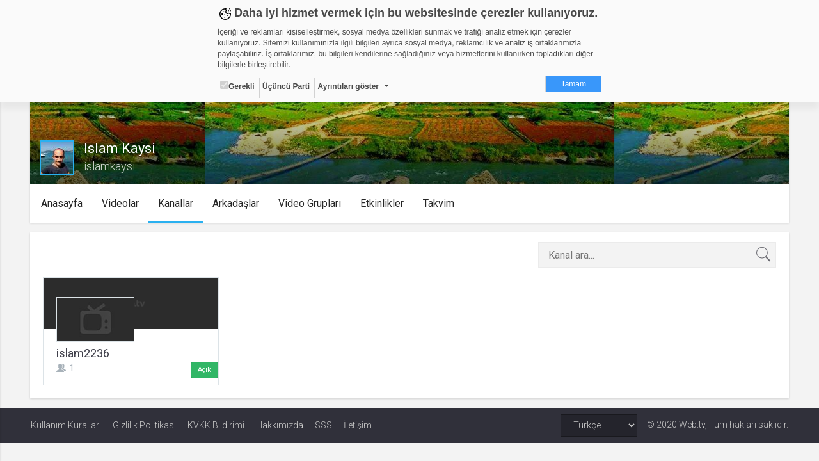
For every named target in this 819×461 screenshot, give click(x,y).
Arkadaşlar (236, 203)
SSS (323, 425)
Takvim (439, 203)
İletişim (358, 425)
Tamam (573, 83)
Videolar (120, 203)
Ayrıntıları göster (348, 86)
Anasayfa (62, 203)
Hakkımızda (279, 425)
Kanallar (176, 203)
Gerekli (237, 86)
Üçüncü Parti (286, 86)
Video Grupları (310, 203)
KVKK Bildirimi (215, 425)
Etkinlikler (382, 203)
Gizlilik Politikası (144, 425)
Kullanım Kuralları (66, 425)
